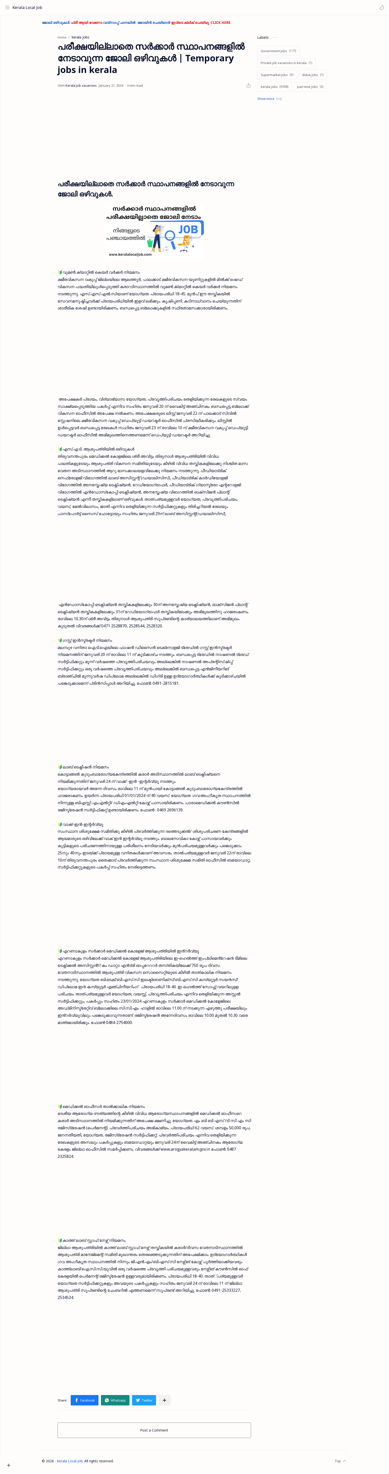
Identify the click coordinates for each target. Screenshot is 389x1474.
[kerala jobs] (283, 89)
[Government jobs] (287, 53)
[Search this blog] (103, 7)
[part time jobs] (319, 89)
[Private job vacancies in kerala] (295, 65)
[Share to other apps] (174, 1403)
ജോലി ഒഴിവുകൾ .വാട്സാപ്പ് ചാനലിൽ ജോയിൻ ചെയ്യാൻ (145, 25)
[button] (380, 7)
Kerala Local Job (28, 7)
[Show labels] (279, 101)
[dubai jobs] (322, 77)
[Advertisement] (163, 136)
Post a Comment (164, 1432)
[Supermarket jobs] (286, 77)
